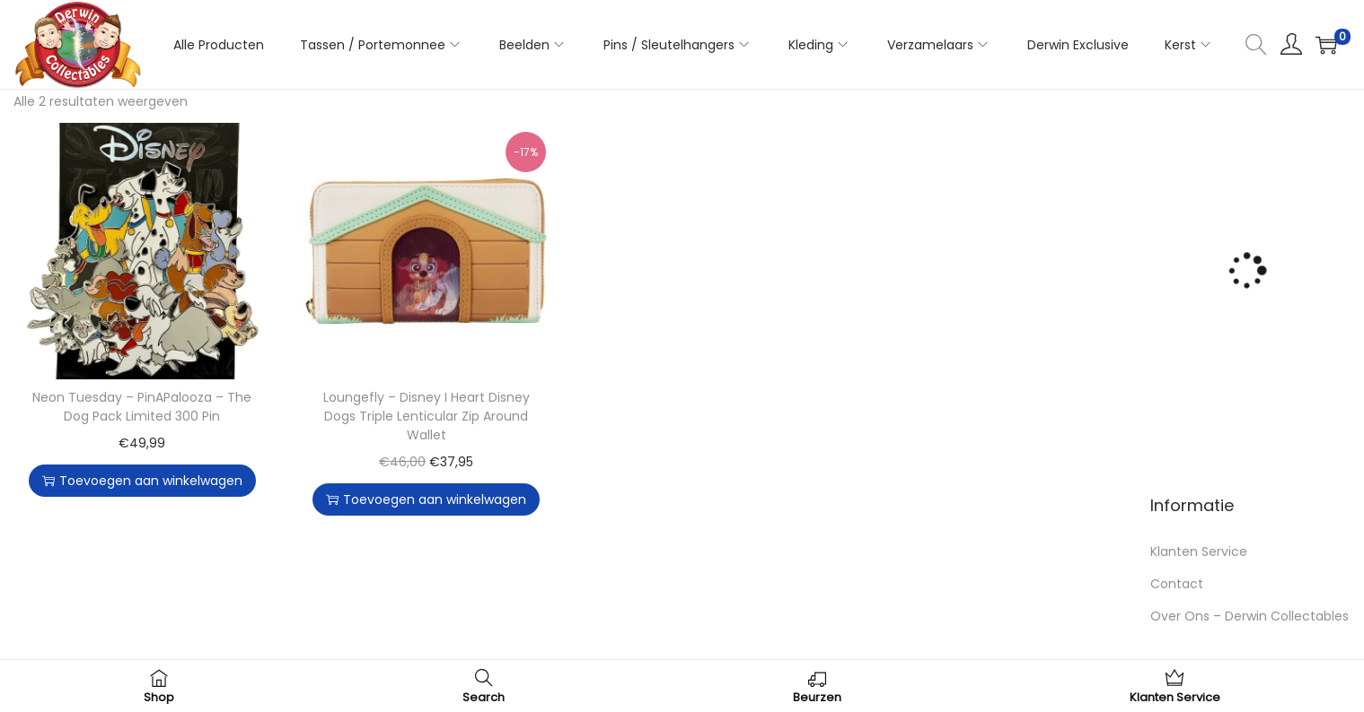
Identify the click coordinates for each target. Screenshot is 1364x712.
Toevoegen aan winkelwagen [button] (142, 481)
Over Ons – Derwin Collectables (1249, 616)
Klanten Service (1198, 551)
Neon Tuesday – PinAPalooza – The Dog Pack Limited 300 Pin (141, 406)
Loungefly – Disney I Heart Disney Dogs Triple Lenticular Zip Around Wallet (426, 416)
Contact (1176, 584)
